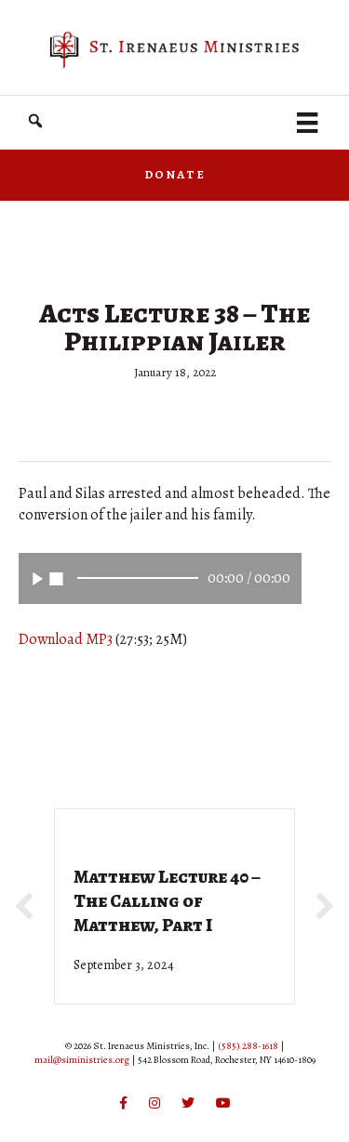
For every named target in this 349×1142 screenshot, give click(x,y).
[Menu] (307, 123)
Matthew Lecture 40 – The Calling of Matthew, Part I (167, 901)
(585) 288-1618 (248, 1046)
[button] (35, 121)
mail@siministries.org (81, 1060)
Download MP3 (66, 639)
